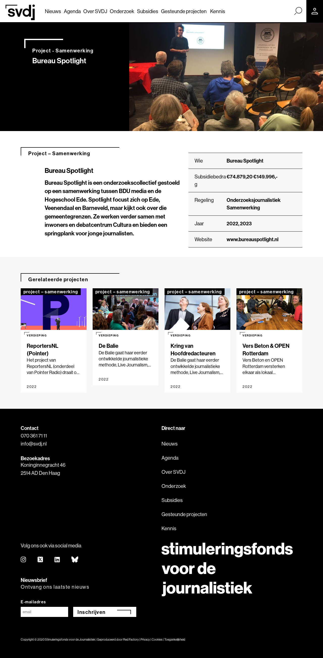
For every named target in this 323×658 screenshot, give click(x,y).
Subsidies (147, 11)
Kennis (217, 11)
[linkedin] (57, 560)
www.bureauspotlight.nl (253, 239)
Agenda (72, 11)
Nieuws (53, 11)
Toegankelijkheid (174, 639)
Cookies (157, 639)
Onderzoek (122, 11)
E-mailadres (33, 601)
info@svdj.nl (34, 444)
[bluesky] (75, 560)
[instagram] (23, 560)
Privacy (145, 639)
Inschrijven (91, 612)
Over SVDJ (95, 11)
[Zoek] (298, 11)
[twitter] (40, 560)
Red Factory (131, 639)
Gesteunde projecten (184, 11)
